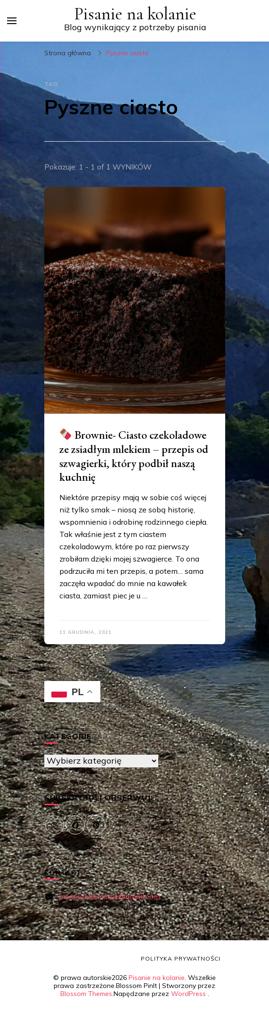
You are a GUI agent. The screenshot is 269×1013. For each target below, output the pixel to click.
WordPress (188, 993)
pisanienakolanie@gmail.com (109, 896)
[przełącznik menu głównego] (11, 20)
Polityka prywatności (180, 958)
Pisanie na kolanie (135, 14)
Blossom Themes (86, 993)
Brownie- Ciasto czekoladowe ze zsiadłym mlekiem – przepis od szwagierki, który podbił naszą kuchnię (133, 456)
